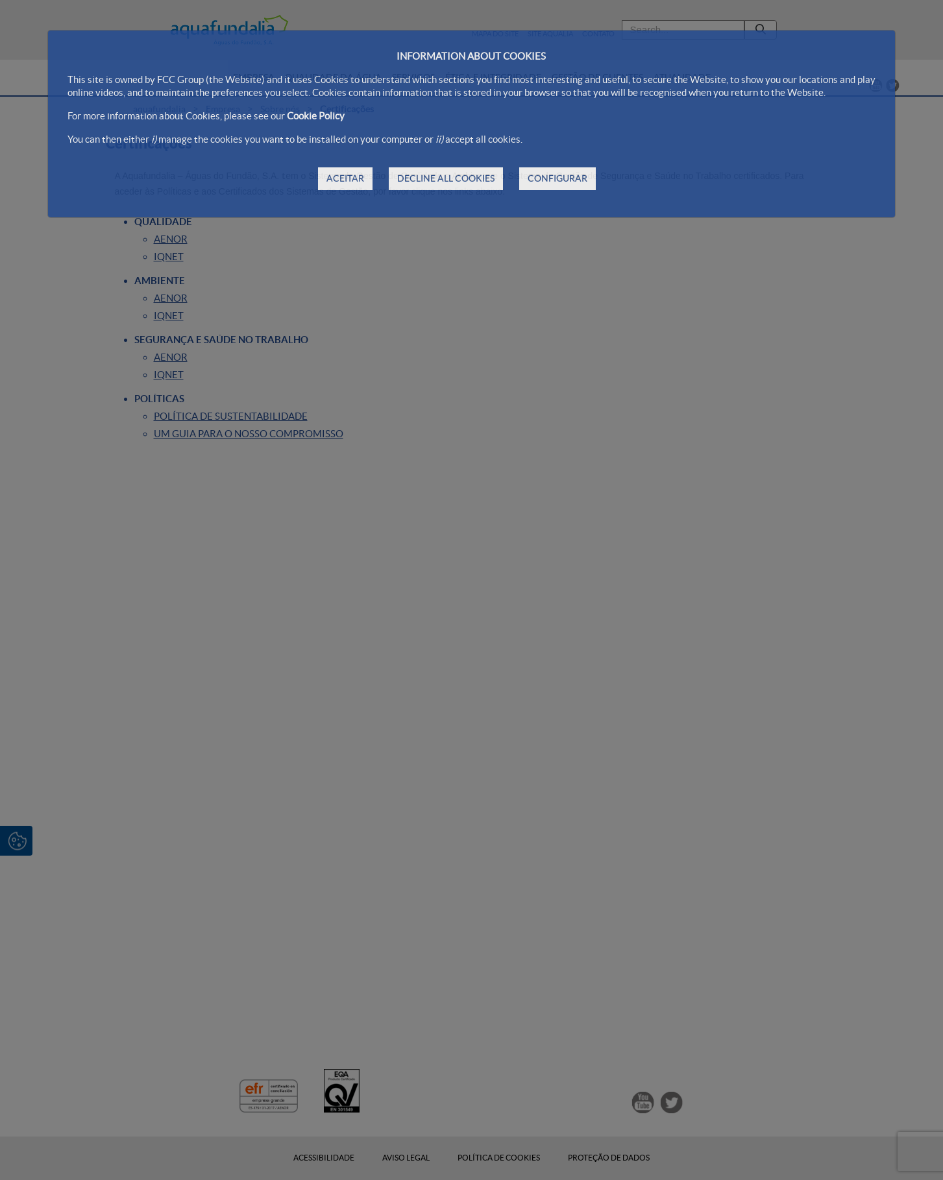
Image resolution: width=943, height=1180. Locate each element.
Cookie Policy (316, 115)
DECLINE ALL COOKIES (446, 178)
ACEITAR (345, 178)
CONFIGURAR (557, 178)
